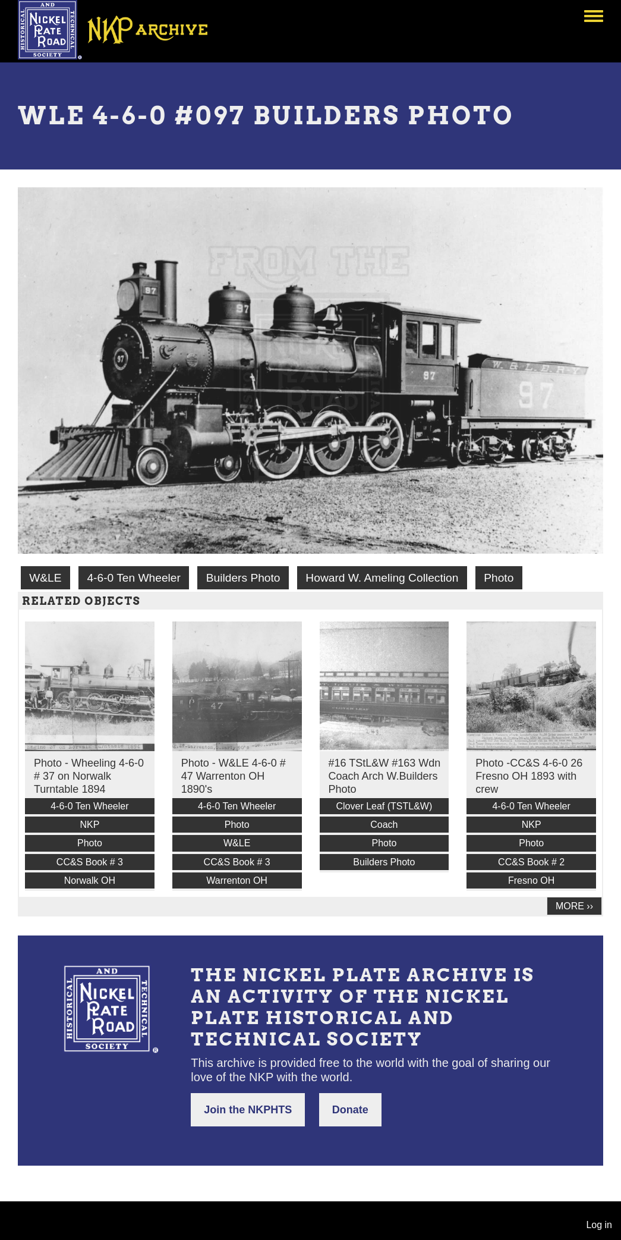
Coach (384, 825)
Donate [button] (350, 1110)
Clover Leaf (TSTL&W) (384, 806)
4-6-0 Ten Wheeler (134, 578)
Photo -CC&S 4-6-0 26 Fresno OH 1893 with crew (528, 776)
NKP (89, 825)
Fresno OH (531, 880)
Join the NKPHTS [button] (248, 1110)
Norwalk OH (89, 880)
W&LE (45, 578)
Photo (498, 578)
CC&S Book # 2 (531, 862)
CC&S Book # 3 (89, 862)
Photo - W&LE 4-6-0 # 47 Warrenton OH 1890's (233, 776)
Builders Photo (243, 578)
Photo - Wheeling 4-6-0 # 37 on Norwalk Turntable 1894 (89, 776)
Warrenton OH (236, 880)
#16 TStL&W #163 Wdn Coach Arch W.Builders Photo (385, 776)
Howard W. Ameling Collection (381, 578)
